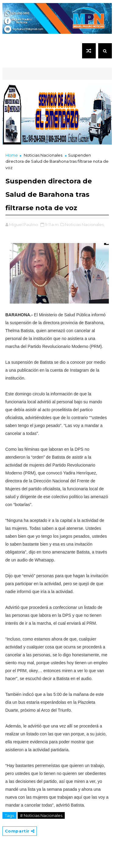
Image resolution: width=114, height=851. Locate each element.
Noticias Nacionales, (85, 224)
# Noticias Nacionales (41, 815)
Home (11, 155)
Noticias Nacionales (43, 155)
